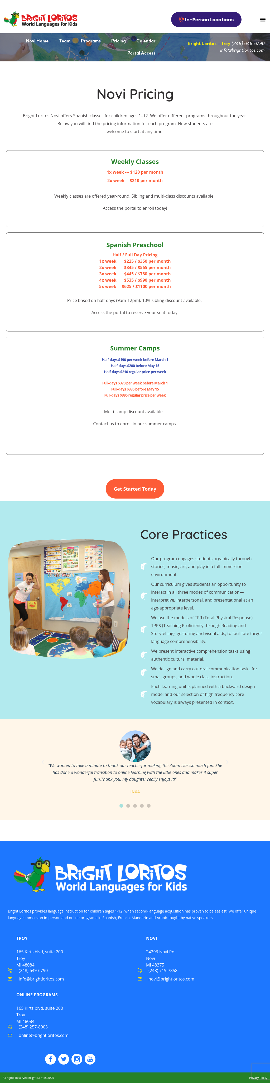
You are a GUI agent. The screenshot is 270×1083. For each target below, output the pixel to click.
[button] (263, 19)
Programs (91, 41)
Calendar (146, 41)
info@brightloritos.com (242, 50)
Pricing (118, 41)
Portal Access (141, 53)
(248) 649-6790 (248, 43)
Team (64, 41)
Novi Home (37, 41)
